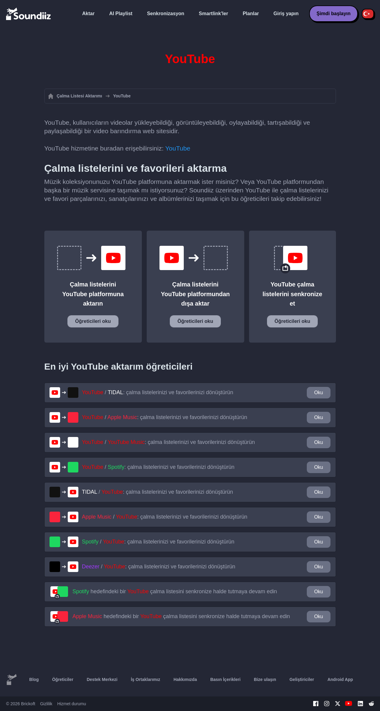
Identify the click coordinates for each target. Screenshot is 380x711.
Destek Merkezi (102, 679)
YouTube (177, 148)
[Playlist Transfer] (29, 14)
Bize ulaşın (265, 679)
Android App (340, 679)
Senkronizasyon (165, 13)
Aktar (88, 13)
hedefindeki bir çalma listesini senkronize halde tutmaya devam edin (175, 591)
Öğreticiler (62, 679)
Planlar (251, 13)
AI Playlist (120, 13)
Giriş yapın (286, 13)
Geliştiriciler (301, 679)
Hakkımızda (185, 679)
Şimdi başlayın (334, 13)
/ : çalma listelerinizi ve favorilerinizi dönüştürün (157, 392)
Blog (34, 679)
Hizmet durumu (71, 703)
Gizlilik (46, 703)
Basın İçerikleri (225, 679)
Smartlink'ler (213, 13)
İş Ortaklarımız (145, 679)
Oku (318, 392)
